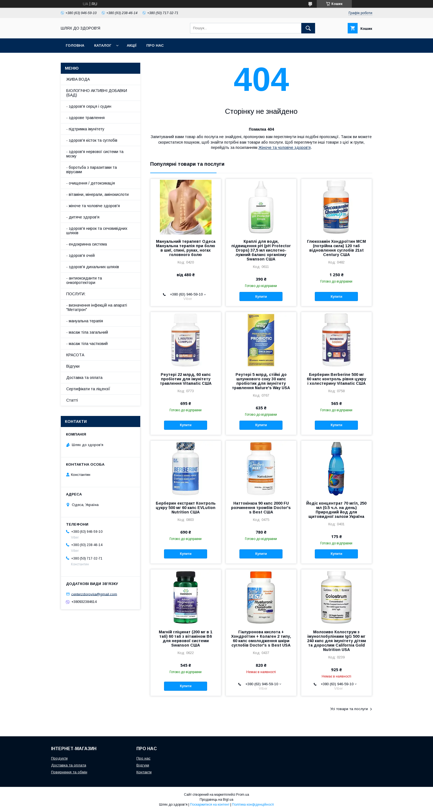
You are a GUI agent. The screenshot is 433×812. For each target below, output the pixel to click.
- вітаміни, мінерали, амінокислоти (97, 194)
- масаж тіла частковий (87, 343)
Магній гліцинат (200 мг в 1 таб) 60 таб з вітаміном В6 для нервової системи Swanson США (185, 638)
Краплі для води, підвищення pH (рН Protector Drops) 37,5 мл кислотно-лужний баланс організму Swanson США (261, 250)
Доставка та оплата (84, 377)
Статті (72, 400)
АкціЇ (131, 45)
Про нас (155, 45)
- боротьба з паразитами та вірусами (91, 169)
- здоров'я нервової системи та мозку (94, 153)
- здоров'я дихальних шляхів (92, 267)
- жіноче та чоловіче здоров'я (93, 206)
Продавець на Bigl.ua (216, 800)
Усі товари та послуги (349, 709)
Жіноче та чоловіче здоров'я (284, 147)
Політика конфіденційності (253, 804)
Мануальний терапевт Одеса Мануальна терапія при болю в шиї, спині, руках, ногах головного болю (185, 248)
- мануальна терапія (84, 321)
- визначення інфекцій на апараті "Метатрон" (96, 307)
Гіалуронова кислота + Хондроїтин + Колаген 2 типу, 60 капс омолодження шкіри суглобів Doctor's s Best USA (261, 638)
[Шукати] (308, 28)
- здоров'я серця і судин (88, 106)
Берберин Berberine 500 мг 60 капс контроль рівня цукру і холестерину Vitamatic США (336, 379)
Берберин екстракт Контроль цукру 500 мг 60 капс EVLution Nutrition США (186, 507)
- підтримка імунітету (85, 129)
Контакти (144, 772)
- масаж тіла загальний (87, 332)
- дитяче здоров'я (82, 217)
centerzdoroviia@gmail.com (94, 594)
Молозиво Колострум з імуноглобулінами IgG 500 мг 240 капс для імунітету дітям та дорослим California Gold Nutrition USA (336, 641)
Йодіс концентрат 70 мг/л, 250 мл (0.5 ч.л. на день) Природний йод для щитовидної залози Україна (336, 510)
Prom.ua (242, 795)
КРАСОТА (75, 355)
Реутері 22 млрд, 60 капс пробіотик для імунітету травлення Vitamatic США (186, 379)
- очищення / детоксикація (90, 183)
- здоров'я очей (80, 255)
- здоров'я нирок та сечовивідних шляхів (96, 230)
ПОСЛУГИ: (76, 294)
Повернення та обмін (69, 772)
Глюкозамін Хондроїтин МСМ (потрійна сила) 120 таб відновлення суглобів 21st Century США (336, 248)
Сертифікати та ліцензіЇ (88, 389)
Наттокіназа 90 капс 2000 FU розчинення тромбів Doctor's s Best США (261, 507)
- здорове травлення (85, 117)
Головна (75, 45)
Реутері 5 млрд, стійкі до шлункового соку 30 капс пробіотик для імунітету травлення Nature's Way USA (261, 381)
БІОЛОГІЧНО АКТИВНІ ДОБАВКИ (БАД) (96, 92)
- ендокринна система (86, 244)
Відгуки (73, 366)
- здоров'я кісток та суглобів (91, 140)
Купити (261, 297)
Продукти (59, 758)
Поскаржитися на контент (209, 804)
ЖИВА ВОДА (78, 79)
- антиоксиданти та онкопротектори (84, 280)
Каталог (102, 45)
